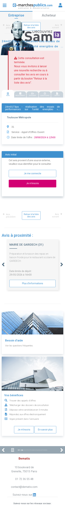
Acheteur (49, 15)
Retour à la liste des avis (31, 26)
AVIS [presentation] (8, 94)
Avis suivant (56, 26)
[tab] (8, 94)
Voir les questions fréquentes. (19, 345)
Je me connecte (32, 173)
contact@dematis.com (24, 486)
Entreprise (16, 15)
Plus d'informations (32, 283)
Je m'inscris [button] (32, 183)
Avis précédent (10, 26)
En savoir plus (45, 429)
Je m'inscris (24, 429)
